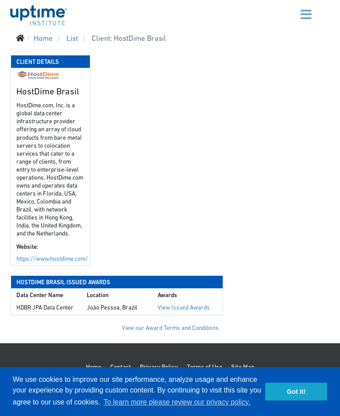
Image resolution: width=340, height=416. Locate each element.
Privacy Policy (159, 366)
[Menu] (295, 9)
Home (93, 366)
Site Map (243, 366)
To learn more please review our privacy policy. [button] (177, 402)
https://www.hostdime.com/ (52, 258)
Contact (120, 366)
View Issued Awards (184, 307)
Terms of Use (204, 366)
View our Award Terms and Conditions (170, 328)
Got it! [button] (296, 391)
